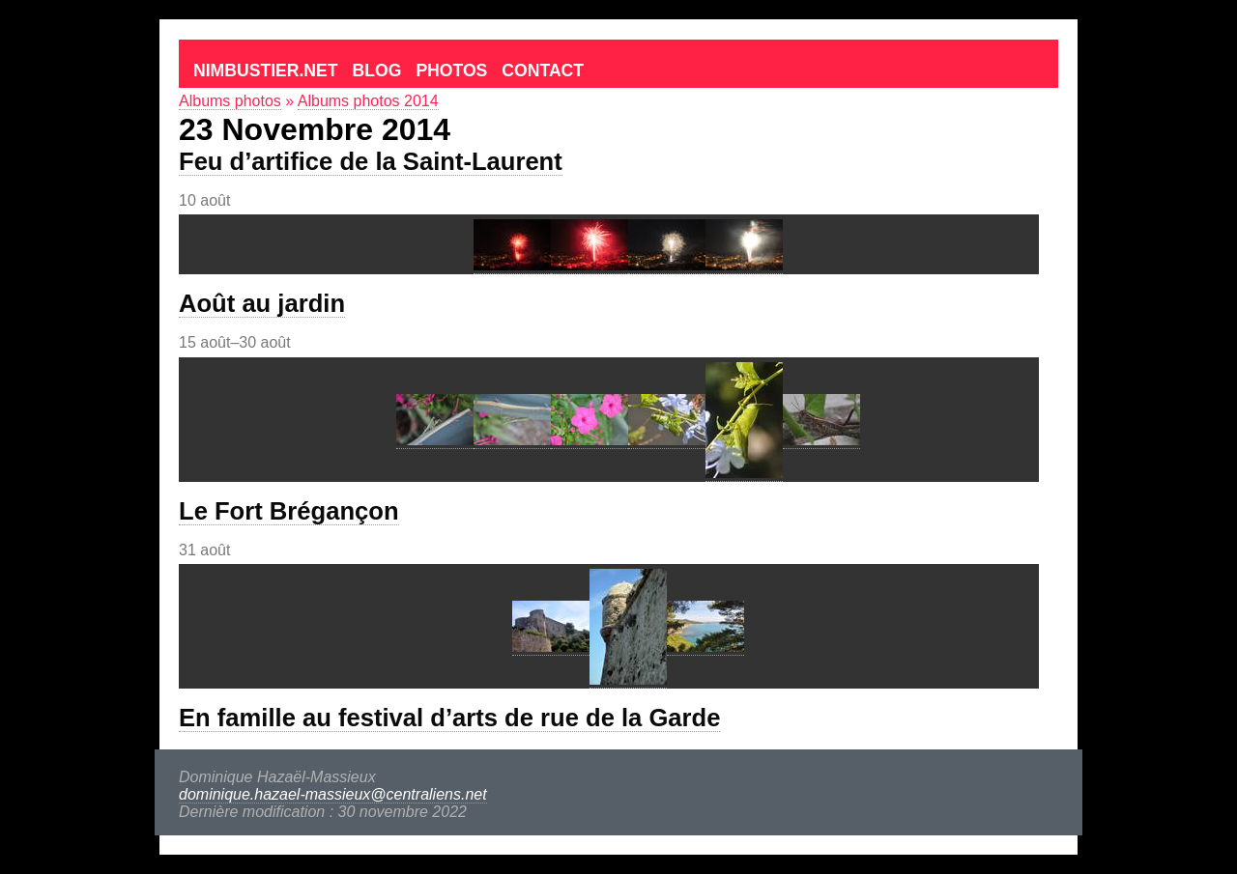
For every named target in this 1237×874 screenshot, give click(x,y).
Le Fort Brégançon (289, 510)
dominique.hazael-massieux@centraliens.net (333, 794)
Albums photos (230, 101)
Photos (451, 70)
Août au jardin (262, 303)
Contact (543, 70)
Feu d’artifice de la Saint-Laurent (370, 161)
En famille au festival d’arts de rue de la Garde (449, 717)
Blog (377, 70)
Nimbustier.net (265, 70)
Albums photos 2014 (368, 101)
